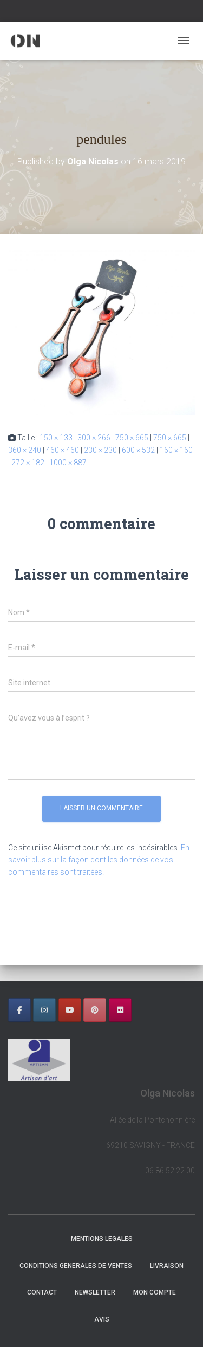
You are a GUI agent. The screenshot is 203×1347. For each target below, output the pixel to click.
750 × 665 (131, 437)
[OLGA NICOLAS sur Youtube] (69, 1010)
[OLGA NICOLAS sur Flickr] (120, 1010)
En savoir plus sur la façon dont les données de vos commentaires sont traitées (98, 859)
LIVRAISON (167, 1266)
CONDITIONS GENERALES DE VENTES (75, 1266)
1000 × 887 (68, 462)
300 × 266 (93, 437)
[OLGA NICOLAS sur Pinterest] (94, 1010)
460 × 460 (62, 450)
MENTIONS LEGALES (102, 1239)
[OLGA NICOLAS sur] (145, 1010)
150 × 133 (56, 437)
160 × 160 (176, 450)
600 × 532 (138, 450)
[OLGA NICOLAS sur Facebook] (19, 1010)
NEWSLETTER (95, 1292)
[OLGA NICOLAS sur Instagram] (44, 1010)
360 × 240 (24, 450)
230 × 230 (100, 450)
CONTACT (42, 1292)
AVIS (101, 1319)
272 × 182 (27, 462)
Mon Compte (154, 1292)
